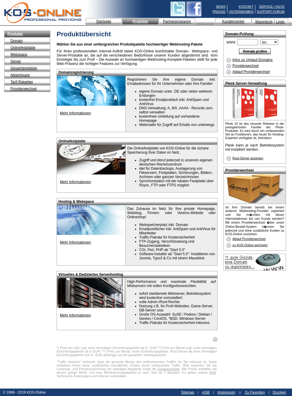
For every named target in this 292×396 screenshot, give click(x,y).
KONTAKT (246, 6)
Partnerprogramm (177, 21)
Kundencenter (233, 21)
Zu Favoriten (255, 392)
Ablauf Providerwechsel (248, 72)
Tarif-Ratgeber (21, 82)
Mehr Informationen (75, 113)
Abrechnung (20, 75)
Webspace (18, 54)
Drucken (279, 392)
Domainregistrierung (76, 72)
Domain (16, 41)
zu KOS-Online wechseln (250, 245)
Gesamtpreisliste (23, 68)
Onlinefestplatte (22, 48)
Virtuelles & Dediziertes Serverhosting (90, 274)
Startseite (103, 21)
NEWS (221, 6)
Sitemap (187, 392)
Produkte (140, 21)
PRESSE (219, 11)
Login (280, 22)
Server (15, 61)
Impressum (226, 392)
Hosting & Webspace (76, 201)
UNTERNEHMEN (241, 11)
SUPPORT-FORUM (271, 11)
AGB (212, 372)
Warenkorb (264, 22)
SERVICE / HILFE (272, 6)
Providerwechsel (23, 89)
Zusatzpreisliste (169, 369)
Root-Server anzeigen (247, 158)
